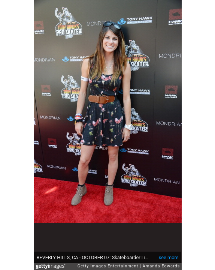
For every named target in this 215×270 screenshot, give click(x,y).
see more (169, 257)
